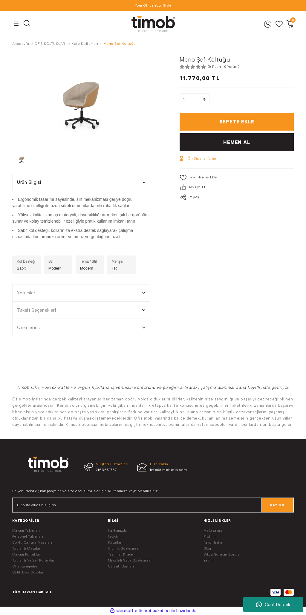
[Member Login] (268, 24)
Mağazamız (213, 530)
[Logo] (153, 24)
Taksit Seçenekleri (36, 310)
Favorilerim (213, 542)
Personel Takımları (27, 536)
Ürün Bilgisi (29, 182)
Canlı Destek (273, 604)
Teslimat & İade (120, 554)
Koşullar (115, 542)
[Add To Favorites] (237, 177)
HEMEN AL (236, 142)
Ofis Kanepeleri (25, 566)
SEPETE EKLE (236, 122)
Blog (207, 548)
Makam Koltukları (26, 554)
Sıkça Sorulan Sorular (222, 554)
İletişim (114, 536)
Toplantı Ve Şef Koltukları (34, 560)
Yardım (209, 560)
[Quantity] (194, 99)
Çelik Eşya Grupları (28, 572)
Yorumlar (26, 292)
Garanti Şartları (121, 566)
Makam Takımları (26, 530)
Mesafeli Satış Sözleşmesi (130, 560)
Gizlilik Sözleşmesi (124, 548)
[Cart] (290, 24)
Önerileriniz (29, 327)
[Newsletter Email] (153, 505)
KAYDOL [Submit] (277, 505)
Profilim (210, 536)
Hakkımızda (117, 530)
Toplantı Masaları (27, 548)
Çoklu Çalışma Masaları (32, 542)
